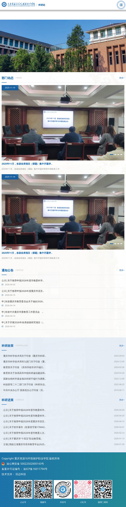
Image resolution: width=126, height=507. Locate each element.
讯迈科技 (20, 474)
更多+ (121, 78)
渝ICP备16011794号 (35, 469)
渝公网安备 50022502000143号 (25, 463)
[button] (111, 154)
